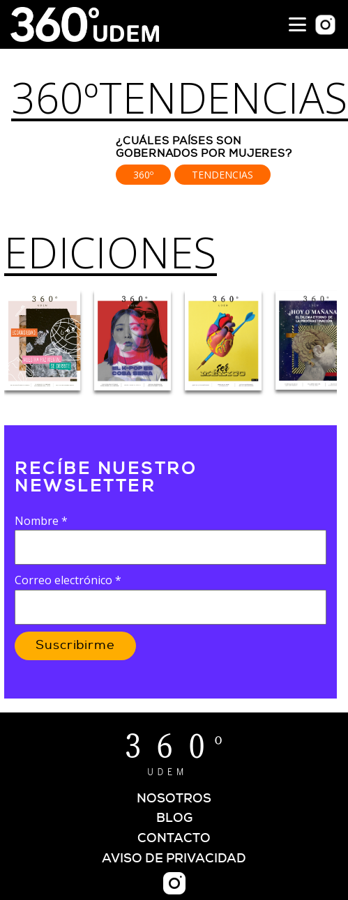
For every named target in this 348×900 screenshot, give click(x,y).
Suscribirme (75, 645)
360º (55, 97)
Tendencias (222, 174)
